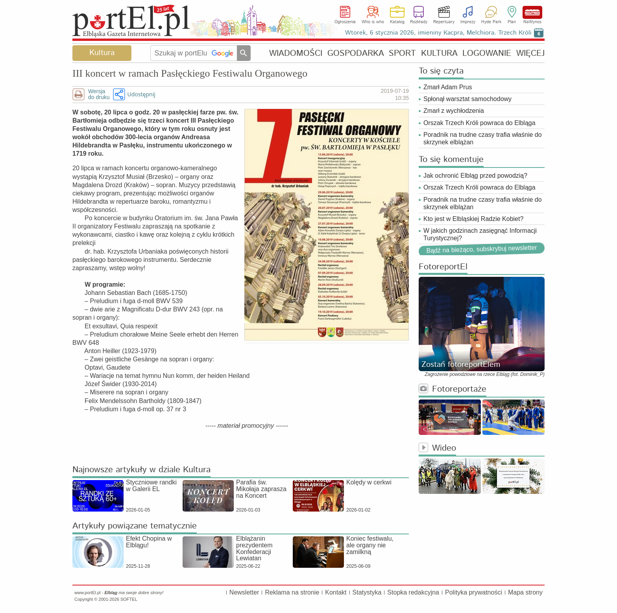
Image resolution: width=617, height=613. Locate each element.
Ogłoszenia (345, 22)
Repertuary (443, 22)
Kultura (102, 53)
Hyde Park (491, 22)
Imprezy (467, 22)
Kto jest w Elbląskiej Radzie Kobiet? (473, 218)
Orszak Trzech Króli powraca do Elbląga (479, 123)
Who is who (373, 22)
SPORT (402, 53)
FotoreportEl (443, 267)
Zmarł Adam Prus (447, 87)
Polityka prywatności (473, 592)
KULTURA (439, 53)
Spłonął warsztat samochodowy (467, 99)
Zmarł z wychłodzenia (453, 110)
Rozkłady (418, 22)
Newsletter (244, 592)
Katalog (397, 22)
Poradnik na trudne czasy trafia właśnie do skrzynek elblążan (482, 138)
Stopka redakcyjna (413, 592)
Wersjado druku (98, 94)
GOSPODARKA (355, 53)
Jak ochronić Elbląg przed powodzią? (475, 175)
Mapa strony (525, 592)
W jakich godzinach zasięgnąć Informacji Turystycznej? (480, 234)
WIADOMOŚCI (295, 53)
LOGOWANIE (486, 53)
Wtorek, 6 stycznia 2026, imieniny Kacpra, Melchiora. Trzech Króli (438, 32)
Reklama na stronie (292, 592)
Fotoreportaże (452, 389)
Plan (512, 22)
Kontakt (335, 592)
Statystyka (367, 592)
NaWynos (532, 12)
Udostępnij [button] (141, 94)
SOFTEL (128, 599)
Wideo (437, 448)
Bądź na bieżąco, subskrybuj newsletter (481, 249)
